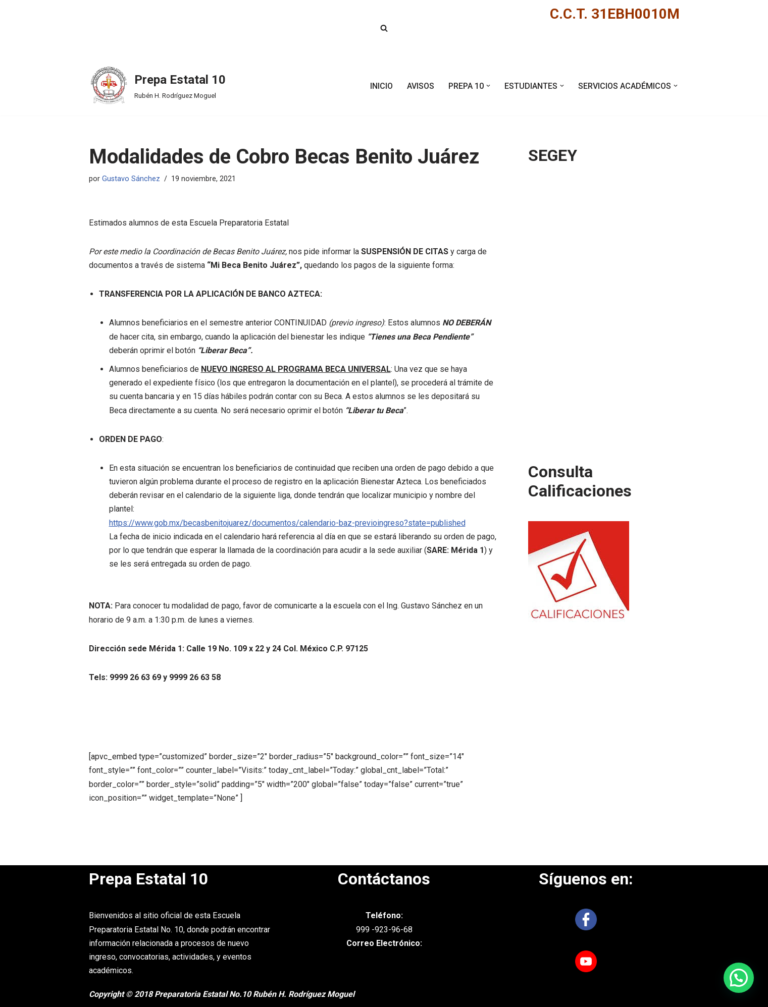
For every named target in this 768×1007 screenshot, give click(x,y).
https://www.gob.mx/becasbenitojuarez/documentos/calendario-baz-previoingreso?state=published (287, 523)
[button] (488, 86)
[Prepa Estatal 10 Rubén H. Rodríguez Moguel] (157, 85)
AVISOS (420, 86)
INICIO (381, 86)
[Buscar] (384, 28)
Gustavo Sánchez (131, 179)
